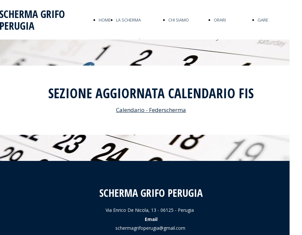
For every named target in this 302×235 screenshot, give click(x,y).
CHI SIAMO (178, 20)
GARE (263, 20)
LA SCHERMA (128, 20)
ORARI (220, 20)
